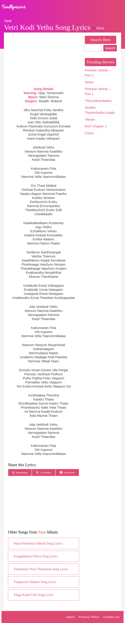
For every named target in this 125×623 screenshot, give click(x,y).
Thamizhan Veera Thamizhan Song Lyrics (41, 569)
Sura (100, 28)
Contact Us (111, 617)
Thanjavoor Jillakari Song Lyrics (35, 582)
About (70, 617)
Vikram (90, 119)
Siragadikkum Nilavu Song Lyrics (36, 556)
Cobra (89, 133)
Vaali (8, 21)
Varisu (89, 82)
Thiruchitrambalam (98, 101)
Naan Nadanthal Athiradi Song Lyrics (38, 543)
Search (110, 48)
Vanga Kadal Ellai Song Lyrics (34, 595)
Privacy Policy (89, 617)
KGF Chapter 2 (96, 126)
